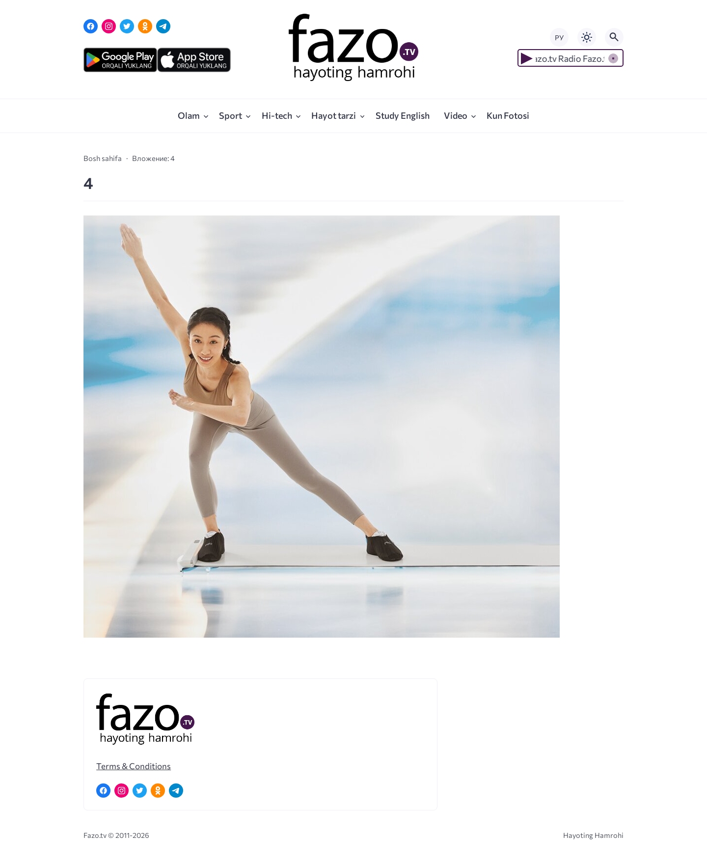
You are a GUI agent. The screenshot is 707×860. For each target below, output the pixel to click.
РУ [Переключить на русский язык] (559, 37)
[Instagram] (109, 26)
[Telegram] (163, 26)
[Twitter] (127, 26)
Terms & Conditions (133, 766)
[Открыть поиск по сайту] (614, 37)
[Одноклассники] (145, 26)
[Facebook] (90, 26)
